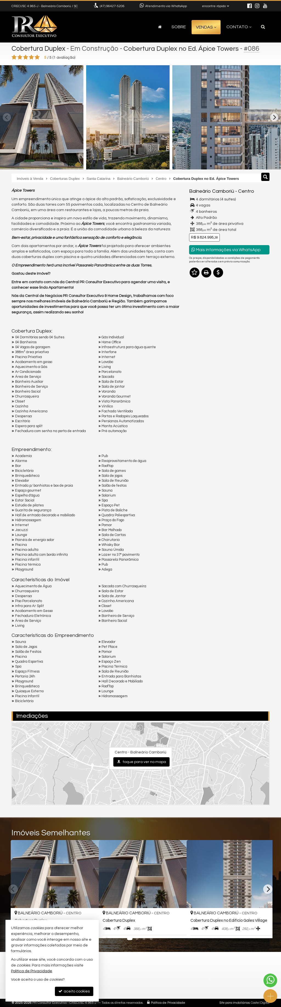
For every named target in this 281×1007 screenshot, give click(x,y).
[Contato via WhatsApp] (270, 980)
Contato (238, 27)
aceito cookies (74, 991)
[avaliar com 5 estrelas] (37, 57)
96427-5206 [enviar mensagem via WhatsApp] (112, 6)
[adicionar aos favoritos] (176, 929)
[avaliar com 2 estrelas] (20, 57)
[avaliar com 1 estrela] (14, 57)
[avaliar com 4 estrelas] (31, 57)
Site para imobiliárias (235, 1002)
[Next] (274, 117)
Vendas (206, 27)
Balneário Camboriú (211, 191)
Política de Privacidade (168, 1003)
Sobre (179, 27)
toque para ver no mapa (141, 762)
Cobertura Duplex (39, 48)
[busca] (263, 27)
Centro (245, 191)
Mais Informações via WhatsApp (226, 249)
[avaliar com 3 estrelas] (25, 57)
